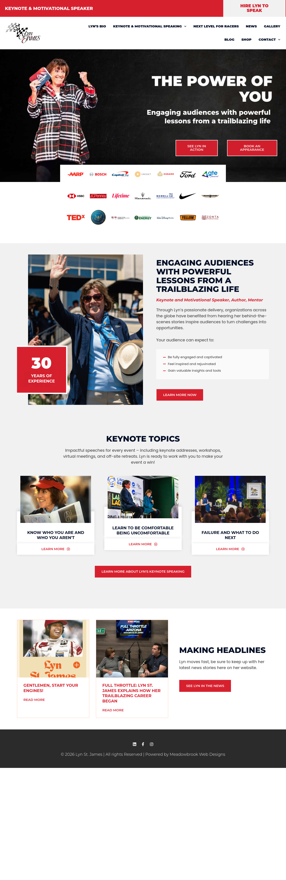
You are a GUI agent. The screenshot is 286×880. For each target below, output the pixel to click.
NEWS (251, 26)
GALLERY (272, 26)
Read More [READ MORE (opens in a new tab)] (34, 700)
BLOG (229, 39)
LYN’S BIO (97, 26)
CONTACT (269, 39)
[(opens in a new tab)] (53, 649)
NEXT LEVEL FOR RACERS (216, 26)
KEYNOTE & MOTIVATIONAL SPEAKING (149, 26)
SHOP (246, 39)
